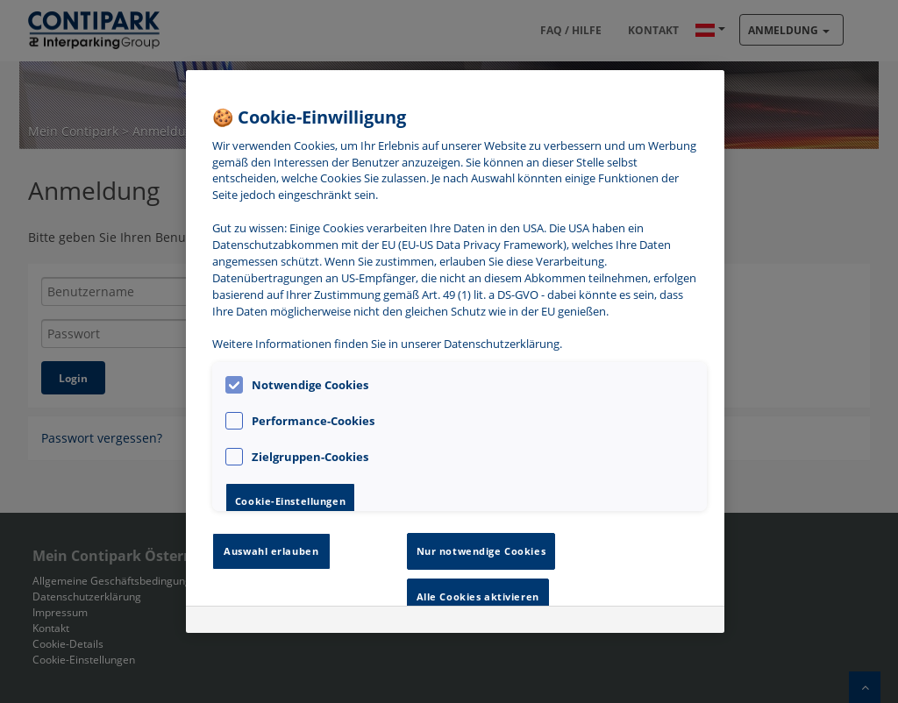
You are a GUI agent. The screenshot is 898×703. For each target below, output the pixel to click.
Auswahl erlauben (271, 550)
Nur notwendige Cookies (481, 550)
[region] (455, 351)
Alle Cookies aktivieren (478, 596)
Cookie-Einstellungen (290, 501)
